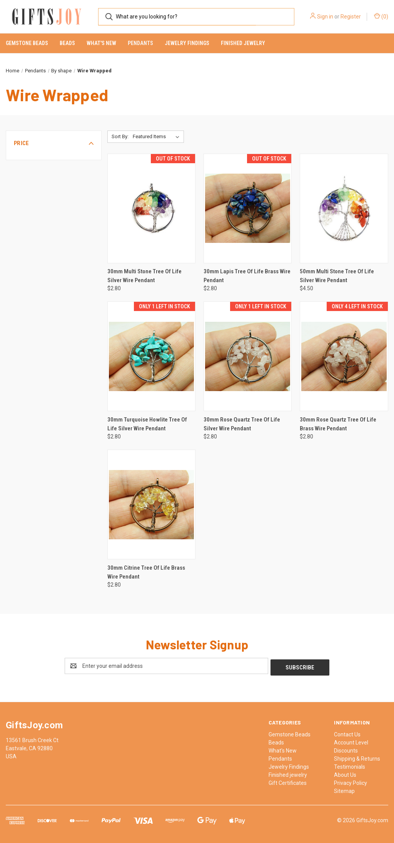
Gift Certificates (288, 781)
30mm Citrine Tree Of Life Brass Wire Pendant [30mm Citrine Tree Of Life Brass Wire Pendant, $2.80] (146, 572)
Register (351, 16)
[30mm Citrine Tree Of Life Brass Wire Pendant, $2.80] (151, 504)
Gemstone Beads (27, 43)
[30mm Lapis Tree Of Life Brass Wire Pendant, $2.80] (247, 208)
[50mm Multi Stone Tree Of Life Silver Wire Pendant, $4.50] (343, 208)
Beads (67, 43)
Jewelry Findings (187, 43)
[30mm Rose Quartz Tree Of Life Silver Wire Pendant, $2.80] (247, 356)
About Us (345, 773)
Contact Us (347, 733)
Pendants (140, 43)
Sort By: (120, 136)
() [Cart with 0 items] (381, 16)
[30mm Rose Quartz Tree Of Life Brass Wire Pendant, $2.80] (343, 356)
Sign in (325, 16)
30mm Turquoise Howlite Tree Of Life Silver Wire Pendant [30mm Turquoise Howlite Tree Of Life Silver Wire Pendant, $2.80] (147, 424)
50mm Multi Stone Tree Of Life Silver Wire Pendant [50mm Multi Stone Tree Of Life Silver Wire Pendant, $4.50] (337, 276)
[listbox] (158, 136)
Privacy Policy (350, 781)
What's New (101, 43)
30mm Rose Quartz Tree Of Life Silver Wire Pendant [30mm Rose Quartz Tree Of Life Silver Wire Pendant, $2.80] (242, 424)
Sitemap (344, 789)
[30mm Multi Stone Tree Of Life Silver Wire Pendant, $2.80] (151, 208)
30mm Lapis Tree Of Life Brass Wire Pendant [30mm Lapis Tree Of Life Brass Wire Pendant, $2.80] (247, 276)
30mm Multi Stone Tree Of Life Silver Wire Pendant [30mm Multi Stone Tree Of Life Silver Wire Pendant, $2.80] (144, 276)
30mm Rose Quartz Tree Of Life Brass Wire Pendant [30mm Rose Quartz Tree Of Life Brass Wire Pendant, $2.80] (338, 424)
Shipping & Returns (357, 757)
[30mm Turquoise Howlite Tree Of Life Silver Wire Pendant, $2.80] (151, 356)
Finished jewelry (243, 43)
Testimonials (349, 765)
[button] (53, 143)
